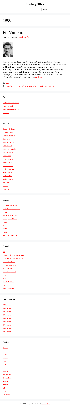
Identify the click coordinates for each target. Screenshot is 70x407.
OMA (5, 222)
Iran (4, 365)
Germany (6, 358)
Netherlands (31, 86)
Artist (8, 83)
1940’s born (7, 322)
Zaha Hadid (7, 182)
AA (4, 252)
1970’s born (7, 332)
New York (39, 86)
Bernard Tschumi (9, 129)
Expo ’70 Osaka (8, 106)
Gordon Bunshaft (9, 136)
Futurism (6, 113)
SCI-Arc (6, 278)
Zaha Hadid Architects (10, 236)
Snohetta (6, 232)
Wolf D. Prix (7, 176)
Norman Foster (8, 152)
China (5, 354)
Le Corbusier (7, 146)
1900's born (10, 86)
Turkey (5, 385)
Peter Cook (7, 156)
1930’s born (7, 318)
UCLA (5, 285)
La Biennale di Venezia (11, 103)
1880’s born (7, 305)
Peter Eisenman (8, 159)
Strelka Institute (8, 282)
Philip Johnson (8, 162)
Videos (5, 186)
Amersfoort (22, 86)
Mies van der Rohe (9, 149)
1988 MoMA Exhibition (11, 109)
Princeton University (10, 272)
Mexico (5, 371)
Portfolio (6, 189)
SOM (5, 229)
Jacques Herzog (8, 142)
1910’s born (7, 312)
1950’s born (7, 325)
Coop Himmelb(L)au (10, 205)
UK (4, 388)
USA (4, 391)
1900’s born (7, 308)
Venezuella (6, 395)
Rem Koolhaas (8, 166)
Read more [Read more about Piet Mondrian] (39, 77)
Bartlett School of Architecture (13, 255)
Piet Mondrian (13, 33)
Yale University (8, 289)
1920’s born (7, 315)
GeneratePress (46, 404)
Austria (5, 348)
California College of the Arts (13, 258)
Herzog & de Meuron (10, 219)
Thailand (6, 381)
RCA (4, 275)
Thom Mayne (7, 172)
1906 (16, 86)
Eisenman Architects (10, 215)
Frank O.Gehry (8, 132)
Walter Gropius (8, 179)
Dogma (5, 212)
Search (45, 9)
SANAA (6, 226)
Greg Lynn (6, 139)
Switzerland (7, 378)
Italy (4, 368)
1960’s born (7, 328)
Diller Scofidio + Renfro (11, 209)
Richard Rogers (8, 169)
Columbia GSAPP (9, 262)
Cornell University (9, 265)
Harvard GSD (7, 268)
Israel (5, 361)
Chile (5, 351)
